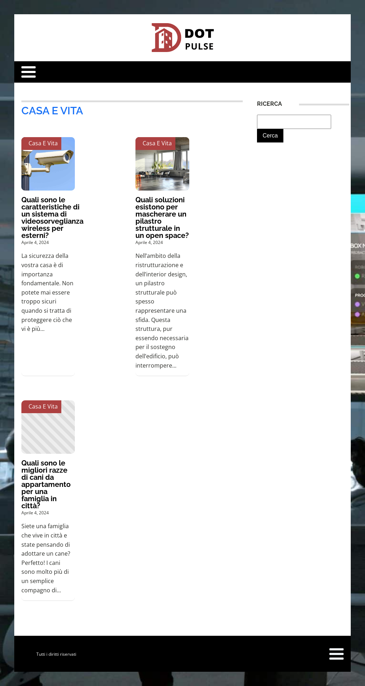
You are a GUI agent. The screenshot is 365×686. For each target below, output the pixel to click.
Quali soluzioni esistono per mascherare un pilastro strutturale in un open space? (162, 218)
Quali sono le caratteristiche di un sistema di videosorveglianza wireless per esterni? (52, 218)
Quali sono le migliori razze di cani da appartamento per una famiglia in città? (46, 484)
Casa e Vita (52, 110)
